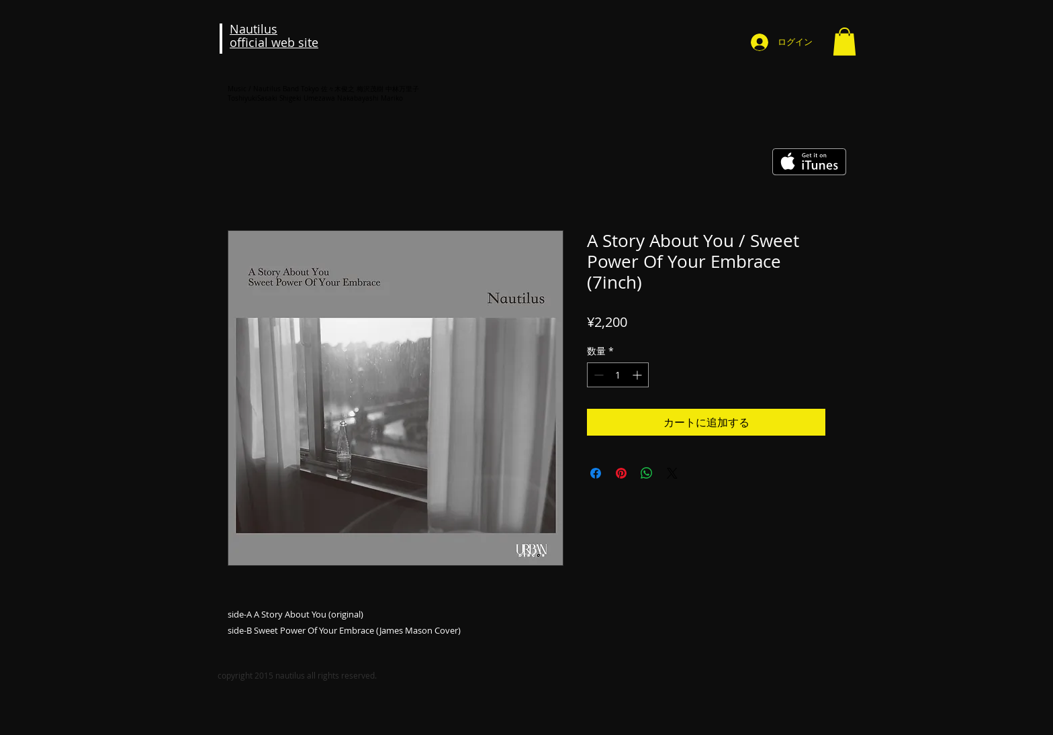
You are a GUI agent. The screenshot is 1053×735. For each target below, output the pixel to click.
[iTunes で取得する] (809, 161)
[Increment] (638, 375)
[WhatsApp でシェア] (647, 473)
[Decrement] (597, 375)
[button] (844, 42)
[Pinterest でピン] (621, 473)
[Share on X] (672, 473)
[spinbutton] (618, 375)
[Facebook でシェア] (596, 473)
